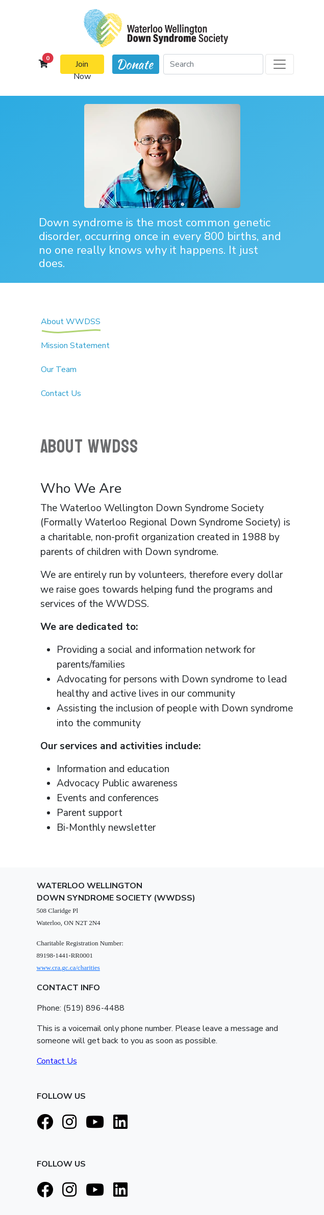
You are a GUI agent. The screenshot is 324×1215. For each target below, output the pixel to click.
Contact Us (61, 397)
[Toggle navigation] (279, 64)
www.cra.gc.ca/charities (68, 967)
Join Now (82, 66)
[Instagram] (69, 1122)
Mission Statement (75, 349)
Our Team (59, 373)
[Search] (213, 64)
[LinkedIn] (120, 1122)
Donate (134, 64)
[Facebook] (45, 1122)
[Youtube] (95, 1122)
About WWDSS (71, 325)
